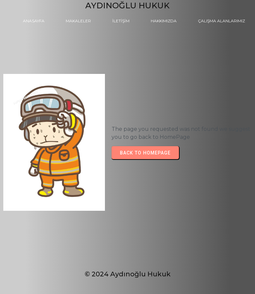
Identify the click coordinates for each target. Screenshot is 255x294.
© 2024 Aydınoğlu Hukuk (128, 274)
